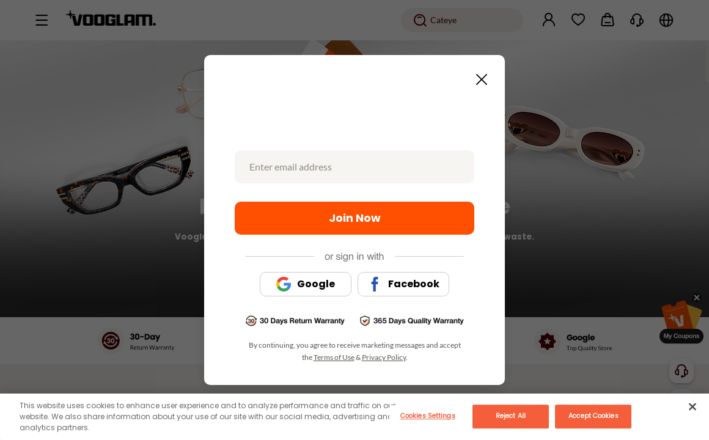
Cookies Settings (427, 415)
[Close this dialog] (477, 75)
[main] (354, 417)
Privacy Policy (384, 357)
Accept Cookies (593, 415)
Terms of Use (334, 357)
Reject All (511, 415)
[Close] (692, 406)
